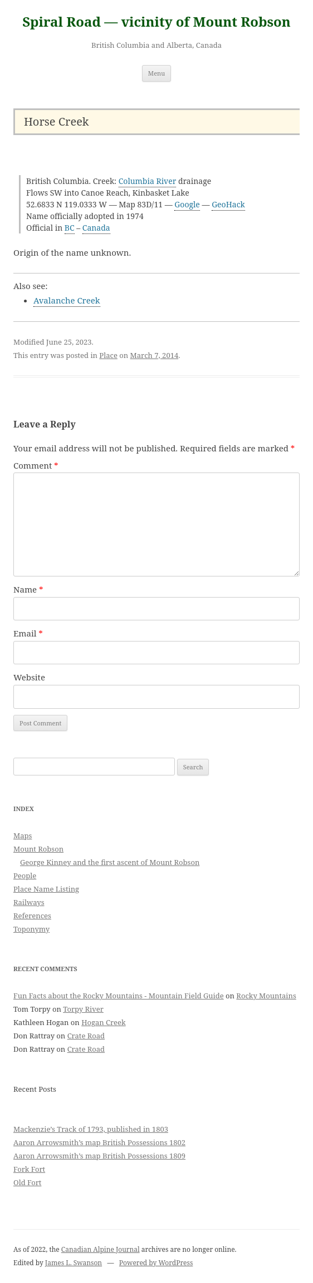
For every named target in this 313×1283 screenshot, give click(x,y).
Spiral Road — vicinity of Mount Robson (156, 22)
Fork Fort (29, 1169)
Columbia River (148, 181)
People (24, 876)
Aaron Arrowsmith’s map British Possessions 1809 (99, 1156)
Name (28, 589)
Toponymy (31, 929)
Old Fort (27, 1182)
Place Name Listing (46, 889)
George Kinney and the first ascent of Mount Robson (109, 862)
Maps (22, 836)
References (32, 916)
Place (108, 355)
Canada (96, 227)
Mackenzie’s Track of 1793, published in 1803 (90, 1129)
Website (29, 677)
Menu (156, 73)
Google (187, 204)
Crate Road (86, 1036)
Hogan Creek (103, 1022)
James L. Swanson (73, 1262)
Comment (35, 465)
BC (70, 227)
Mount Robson (38, 849)
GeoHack (228, 204)
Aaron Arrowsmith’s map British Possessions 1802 (99, 1142)
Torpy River (83, 1009)
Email (28, 633)
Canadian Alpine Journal (100, 1249)
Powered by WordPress (156, 1262)
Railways (29, 902)
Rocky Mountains (266, 996)
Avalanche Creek (66, 300)
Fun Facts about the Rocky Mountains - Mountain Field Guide (118, 996)
